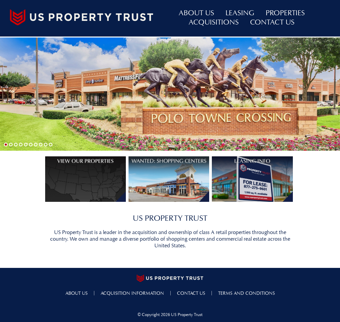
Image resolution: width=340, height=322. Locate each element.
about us (196, 13)
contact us (272, 23)
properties (285, 13)
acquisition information (132, 293)
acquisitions (214, 23)
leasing (239, 13)
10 (50, 144)
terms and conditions (246, 293)
